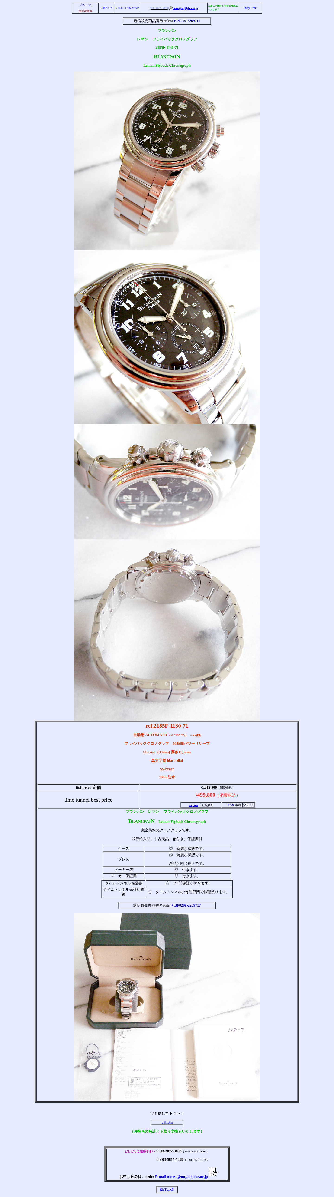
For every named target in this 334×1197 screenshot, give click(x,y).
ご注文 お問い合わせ (127, 8)
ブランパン (85, 4)
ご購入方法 (106, 8)
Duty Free (250, 8)
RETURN (167, 1189)
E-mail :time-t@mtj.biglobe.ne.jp (186, 1177)
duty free (193, 805)
